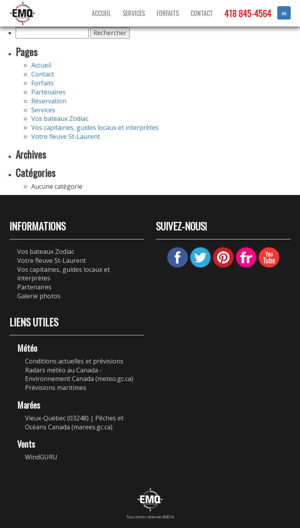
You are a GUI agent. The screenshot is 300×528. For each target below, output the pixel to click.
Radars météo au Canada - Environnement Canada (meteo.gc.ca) (79, 374)
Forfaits (168, 13)
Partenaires (48, 92)
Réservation (48, 101)
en (284, 13)
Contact (202, 13)
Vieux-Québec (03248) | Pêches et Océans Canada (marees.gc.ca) (74, 422)
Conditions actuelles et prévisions (74, 361)
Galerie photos (39, 296)
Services (134, 13)
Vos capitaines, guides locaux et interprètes (95, 127)
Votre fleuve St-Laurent (65, 136)
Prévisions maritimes (55, 387)
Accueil (101, 13)
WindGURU (41, 457)
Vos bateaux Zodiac (59, 118)
